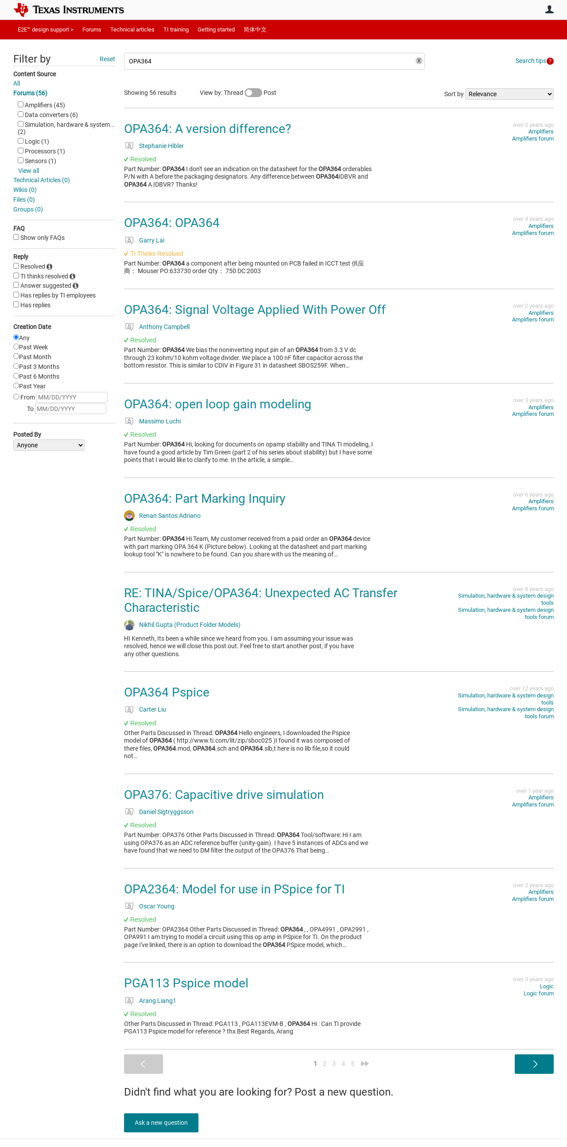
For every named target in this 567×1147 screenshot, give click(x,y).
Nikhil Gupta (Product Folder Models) (190, 624)
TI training (176, 29)
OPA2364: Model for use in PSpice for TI (234, 889)
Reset (107, 59)
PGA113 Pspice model (186, 983)
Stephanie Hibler (161, 145)
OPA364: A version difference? (207, 128)
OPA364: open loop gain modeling (217, 404)
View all (28, 170)
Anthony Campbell (164, 326)
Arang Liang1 (157, 1000)
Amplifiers (541, 131)
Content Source (34, 74)
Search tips (531, 60)
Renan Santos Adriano (170, 515)
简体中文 (255, 29)
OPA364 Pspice (167, 692)
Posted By (27, 434)
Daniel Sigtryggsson (166, 811)
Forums (91, 29)
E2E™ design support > (46, 29)
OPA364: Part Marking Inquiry (204, 498)
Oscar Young (157, 906)
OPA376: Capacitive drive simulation (224, 794)
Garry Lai (151, 240)
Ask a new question (163, 1122)
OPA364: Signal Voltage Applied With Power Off (255, 309)
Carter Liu (152, 709)
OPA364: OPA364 (172, 222)
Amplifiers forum (533, 138)
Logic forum (539, 993)
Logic (547, 986)
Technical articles (132, 29)
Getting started (216, 29)
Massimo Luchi (160, 421)
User (549, 9)
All (16, 83)
